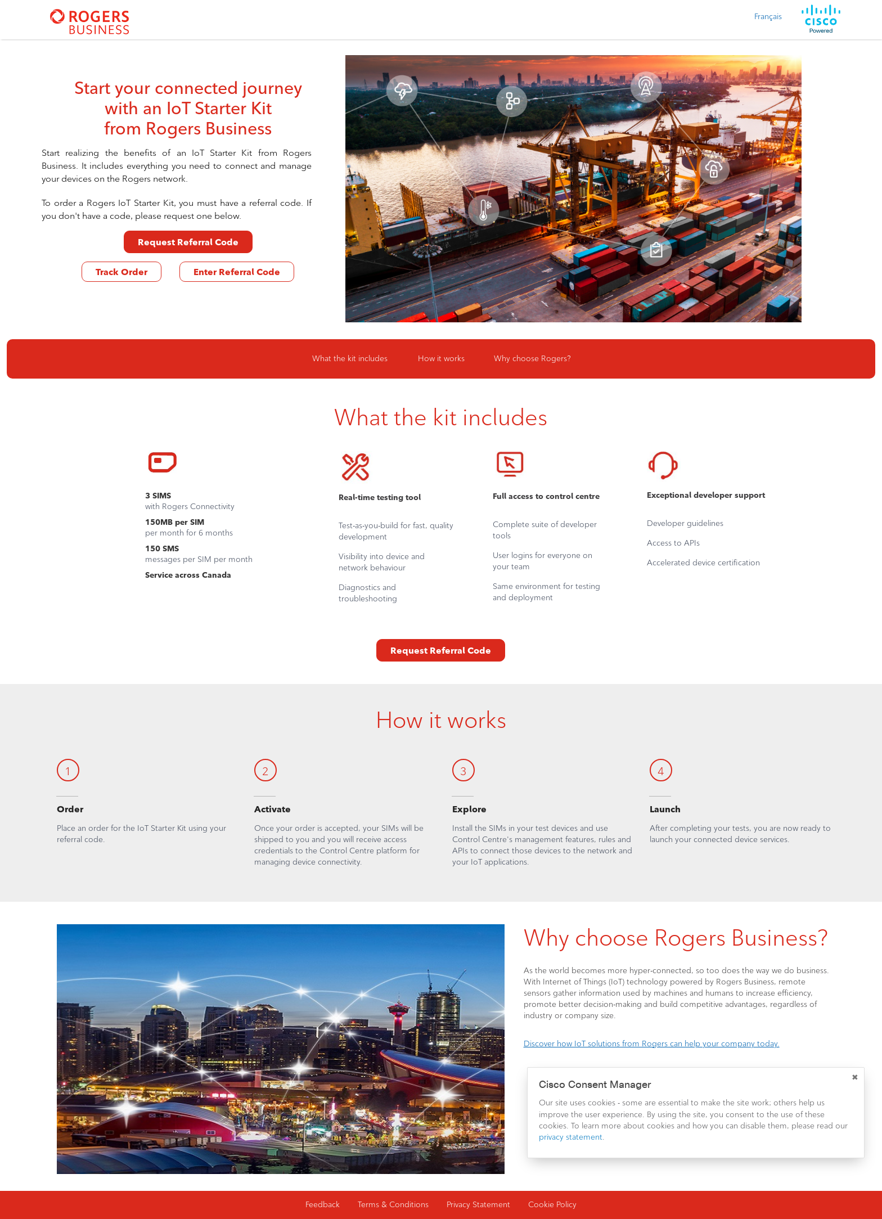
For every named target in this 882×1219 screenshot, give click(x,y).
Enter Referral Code (237, 272)
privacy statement (570, 1137)
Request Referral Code (188, 242)
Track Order (121, 272)
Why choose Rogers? (532, 358)
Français (768, 16)
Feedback (322, 1204)
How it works (441, 358)
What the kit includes (350, 358)
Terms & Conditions (393, 1204)
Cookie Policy (552, 1204)
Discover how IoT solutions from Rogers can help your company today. (652, 1044)
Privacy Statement (478, 1204)
